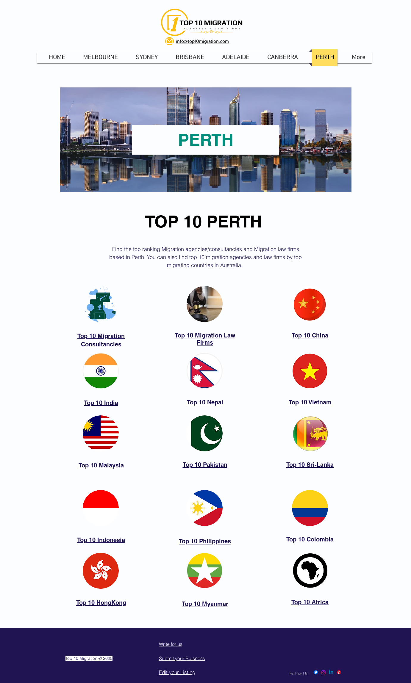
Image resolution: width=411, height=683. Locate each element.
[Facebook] (315, 672)
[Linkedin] (331, 672)
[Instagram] (323, 672)
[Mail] (169, 41)
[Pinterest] (339, 672)
